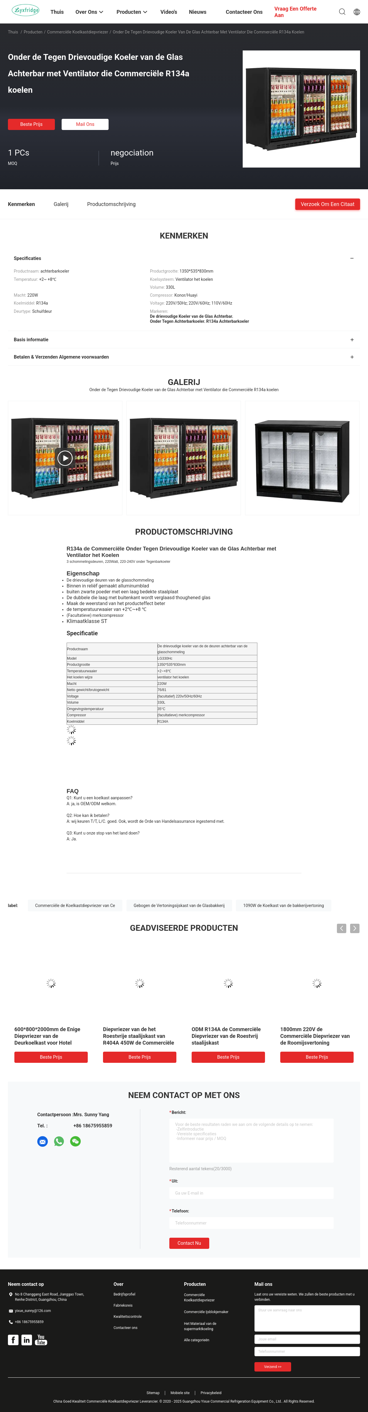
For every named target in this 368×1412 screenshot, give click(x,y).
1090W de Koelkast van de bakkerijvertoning (283, 905)
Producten (33, 32)
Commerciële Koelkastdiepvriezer (77, 32)
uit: (175, 1181)
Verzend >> (272, 1367)
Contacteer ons (125, 1328)
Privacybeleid (211, 1393)
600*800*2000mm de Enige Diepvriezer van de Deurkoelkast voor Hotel (47, 1036)
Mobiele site (180, 1393)
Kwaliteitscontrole (128, 1317)
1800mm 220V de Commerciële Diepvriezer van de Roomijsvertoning (315, 1036)
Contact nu (189, 1243)
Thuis (13, 32)
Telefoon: (180, 1211)
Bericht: (179, 1112)
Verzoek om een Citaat (328, 204)
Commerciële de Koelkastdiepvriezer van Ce (75, 905)
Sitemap (153, 1393)
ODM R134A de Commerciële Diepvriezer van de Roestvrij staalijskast (226, 1036)
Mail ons (85, 124)
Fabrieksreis (123, 1305)
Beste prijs (31, 124)
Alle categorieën (196, 1340)
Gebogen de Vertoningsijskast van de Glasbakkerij (179, 905)
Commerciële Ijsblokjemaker (206, 1312)
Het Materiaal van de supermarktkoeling (200, 1326)
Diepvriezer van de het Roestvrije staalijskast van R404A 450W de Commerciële (138, 1036)
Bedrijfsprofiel (124, 1294)
